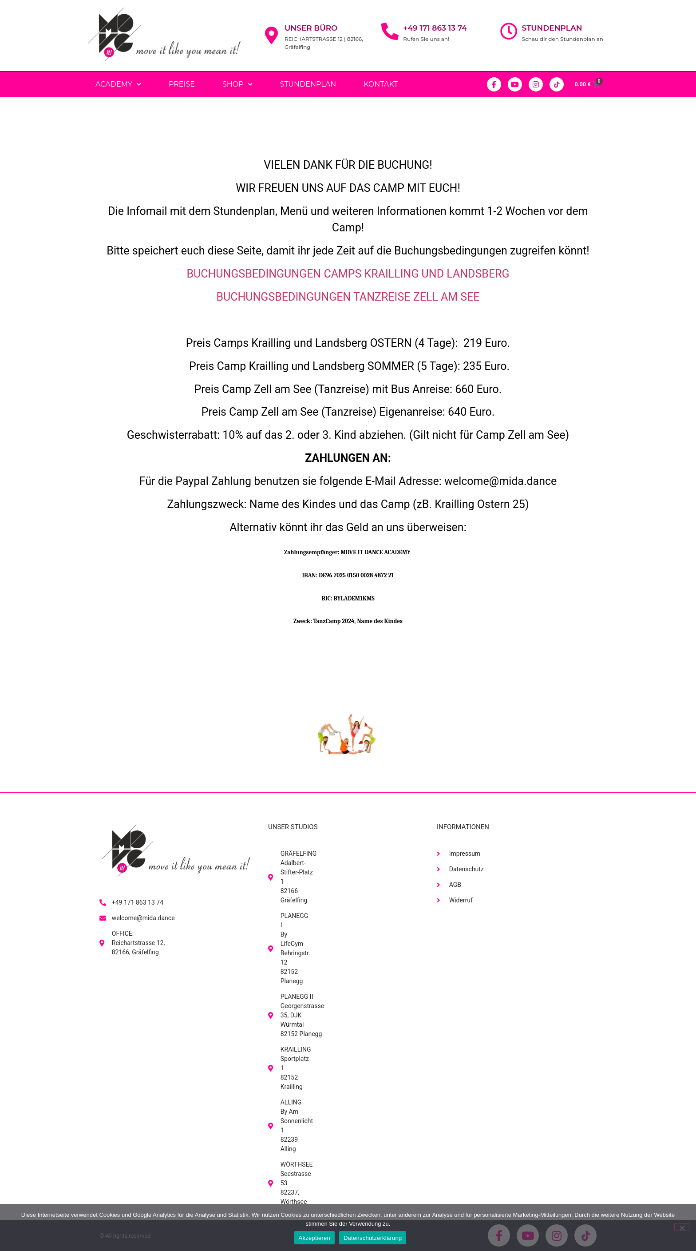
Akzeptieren (314, 1238)
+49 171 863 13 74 (435, 28)
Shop (237, 84)
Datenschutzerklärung (373, 1238)
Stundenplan (552, 28)
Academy (118, 84)
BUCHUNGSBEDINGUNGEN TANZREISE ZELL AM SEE (347, 296)
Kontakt (381, 84)
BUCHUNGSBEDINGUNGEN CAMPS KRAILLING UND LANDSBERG (347, 273)
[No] (681, 1227)
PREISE (182, 84)
